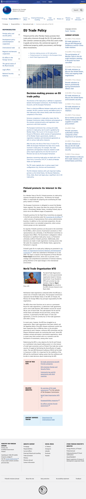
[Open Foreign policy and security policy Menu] (19, 34)
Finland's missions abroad (12, 478)
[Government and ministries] (9, 2)
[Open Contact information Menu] (83, 19)
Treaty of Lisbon (51, 144)
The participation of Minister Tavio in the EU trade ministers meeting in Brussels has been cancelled (73, 58)
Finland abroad (71, 451)
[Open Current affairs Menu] (29, 19)
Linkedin (47, 451)
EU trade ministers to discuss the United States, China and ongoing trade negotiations (74, 72)
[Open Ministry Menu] (63, 19)
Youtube (47, 455)
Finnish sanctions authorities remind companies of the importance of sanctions (73, 134)
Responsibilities (15, 24)
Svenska (44, 1)
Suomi (38, 1)
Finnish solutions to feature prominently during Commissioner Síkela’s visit (72, 86)
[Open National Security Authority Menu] (19, 74)
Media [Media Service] (83, 1)
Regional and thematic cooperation (10, 53)
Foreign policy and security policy (8, 35)
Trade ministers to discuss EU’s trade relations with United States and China (74, 159)
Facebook (47, 453)
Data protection (45, 478)
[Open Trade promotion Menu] (54, 19)
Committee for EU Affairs (54, 217)
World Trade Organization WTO (39, 57)
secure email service (12, 459)
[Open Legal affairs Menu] (19, 69)
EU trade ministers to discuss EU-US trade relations (72, 109)
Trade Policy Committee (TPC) (36, 159)
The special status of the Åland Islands (9, 65)
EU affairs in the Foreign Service (8, 59)
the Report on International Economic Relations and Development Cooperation (43, 250)
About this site (30, 478)
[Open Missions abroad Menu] (72, 19)
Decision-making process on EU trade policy (43, 53)
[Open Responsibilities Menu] (20, 19)
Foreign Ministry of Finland (74, 448)
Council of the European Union (49, 132)
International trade (28, 24)
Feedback (78, 478)
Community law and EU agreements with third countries (48, 374)
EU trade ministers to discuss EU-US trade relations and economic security (73, 147)
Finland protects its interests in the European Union (46, 55)
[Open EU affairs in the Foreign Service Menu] (19, 58)
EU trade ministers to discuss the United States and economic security (74, 98)
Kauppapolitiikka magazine (50, 400)
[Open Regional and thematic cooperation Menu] (19, 52)
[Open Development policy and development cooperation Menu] (19, 41)
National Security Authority (8, 75)
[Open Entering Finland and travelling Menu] (44, 19)
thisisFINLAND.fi (71, 457)
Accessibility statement (62, 478)
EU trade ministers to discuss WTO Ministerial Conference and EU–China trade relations (74, 44)
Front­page (5, 24)
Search (81, 10)
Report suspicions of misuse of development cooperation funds (75, 460)
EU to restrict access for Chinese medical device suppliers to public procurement (73, 121)
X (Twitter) (48, 446)
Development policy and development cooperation (9, 42)
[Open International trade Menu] (19, 47)
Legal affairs (6, 70)
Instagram (48, 449)
